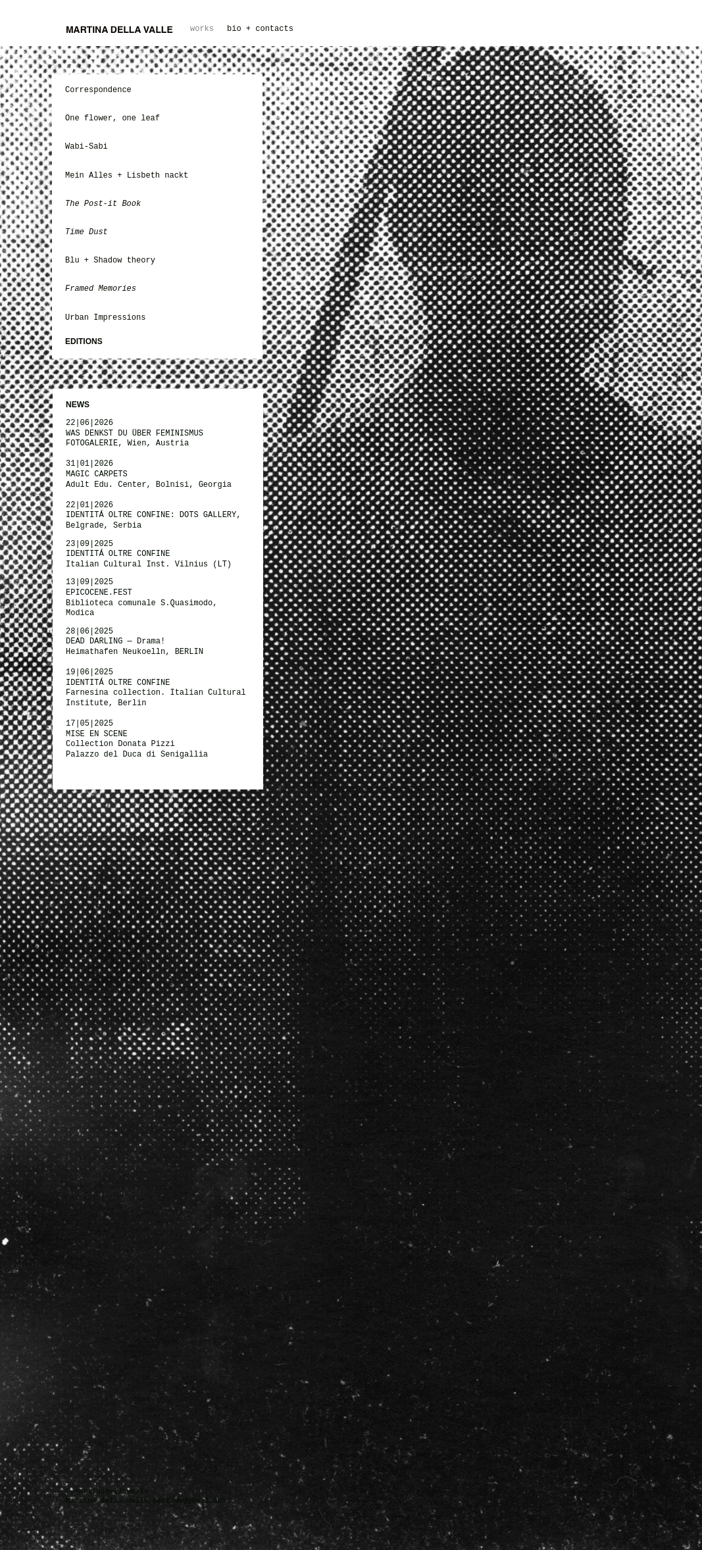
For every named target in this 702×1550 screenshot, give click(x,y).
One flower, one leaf (114, 118)
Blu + (77, 260)
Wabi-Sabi (86, 146)
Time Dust (86, 232)
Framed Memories (100, 288)
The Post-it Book (103, 204)
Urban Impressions (105, 317)
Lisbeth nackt (158, 175)
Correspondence (98, 90)
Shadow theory (124, 260)
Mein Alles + (93, 175)
